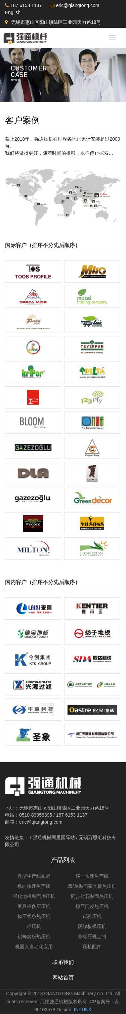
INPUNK (83, 1009)
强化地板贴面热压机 (34, 896)
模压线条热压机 (33, 916)
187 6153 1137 (26, 5)
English (12, 12)
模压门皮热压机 (92, 906)
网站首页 (63, 977)
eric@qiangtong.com (77, 5)
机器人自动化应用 (34, 946)
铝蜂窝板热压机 (33, 936)
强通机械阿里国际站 (54, 837)
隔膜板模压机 (92, 926)
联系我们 (63, 962)
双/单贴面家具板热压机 (92, 886)
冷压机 (34, 926)
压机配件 (92, 946)
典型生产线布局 (33, 876)
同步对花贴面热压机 (92, 896)
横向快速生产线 (92, 876)
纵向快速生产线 (33, 886)
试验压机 (92, 916)
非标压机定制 (92, 936)
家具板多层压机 (33, 906)
